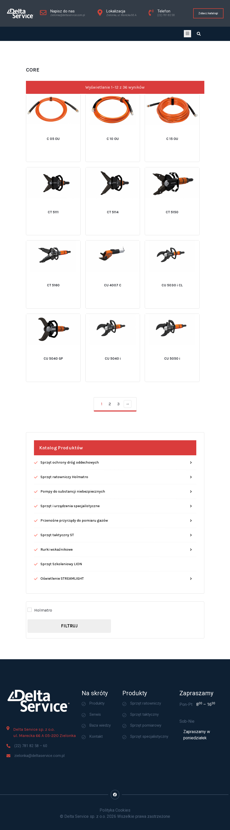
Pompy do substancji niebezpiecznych (72, 572)
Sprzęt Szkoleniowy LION (61, 645)
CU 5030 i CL (172, 366)
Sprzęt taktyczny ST (57, 616)
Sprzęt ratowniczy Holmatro (64, 558)
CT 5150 (172, 293)
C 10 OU (113, 220)
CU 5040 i (113, 440)
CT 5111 (53, 293)
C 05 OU (53, 220)
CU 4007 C (112, 366)
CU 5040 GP (53, 440)
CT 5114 (113, 293)
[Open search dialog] (199, 33)
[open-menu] (187, 33)
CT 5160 (53, 366)
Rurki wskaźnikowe (56, 630)
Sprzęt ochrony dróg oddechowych (69, 543)
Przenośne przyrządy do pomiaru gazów (74, 601)
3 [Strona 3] (118, 485)
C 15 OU (172, 220)
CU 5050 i (172, 440)
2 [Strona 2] (110, 485)
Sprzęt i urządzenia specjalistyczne (70, 587)
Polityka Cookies (115, 810)
